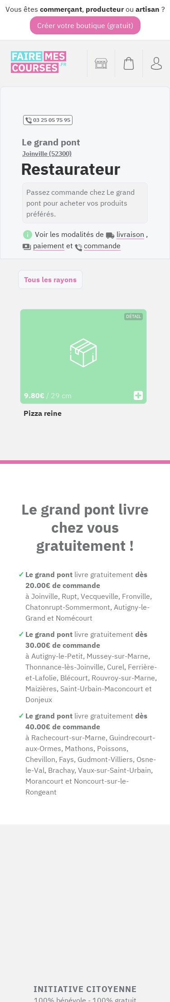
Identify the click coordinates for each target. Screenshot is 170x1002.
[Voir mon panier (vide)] (128, 63)
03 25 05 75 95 (47, 120)
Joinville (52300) (47, 153)
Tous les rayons (50, 279)
